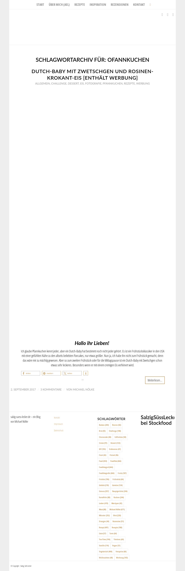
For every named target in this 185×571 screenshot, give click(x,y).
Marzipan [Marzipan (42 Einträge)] (116, 503)
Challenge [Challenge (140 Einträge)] (115, 430)
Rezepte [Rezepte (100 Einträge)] (117, 527)
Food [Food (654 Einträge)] (103, 461)
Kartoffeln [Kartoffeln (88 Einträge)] (104, 497)
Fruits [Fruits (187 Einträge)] (122, 473)
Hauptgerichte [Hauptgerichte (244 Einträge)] (119, 491)
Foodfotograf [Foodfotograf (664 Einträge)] (106, 467)
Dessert (73, 83)
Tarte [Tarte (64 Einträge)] (113, 533)
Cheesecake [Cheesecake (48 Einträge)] (105, 437)
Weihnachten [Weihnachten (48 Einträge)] (106, 557)
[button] (30, 373)
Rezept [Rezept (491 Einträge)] (103, 527)
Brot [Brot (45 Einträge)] (102, 430)
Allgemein (42, 83)
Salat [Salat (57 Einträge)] (102, 533)
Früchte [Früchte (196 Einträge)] (104, 479)
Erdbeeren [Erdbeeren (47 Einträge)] (115, 449)
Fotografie (93, 83)
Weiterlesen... (155, 380)
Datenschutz (58, 430)
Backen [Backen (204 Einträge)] (104, 425)
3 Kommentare (51, 389)
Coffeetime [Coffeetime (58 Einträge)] (120, 437)
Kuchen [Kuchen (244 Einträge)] (119, 497)
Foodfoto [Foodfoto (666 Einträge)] (115, 461)
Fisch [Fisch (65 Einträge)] (102, 455)
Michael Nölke (83, 389)
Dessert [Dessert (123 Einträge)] (115, 443)
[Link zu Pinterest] (173, 14)
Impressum (58, 423)
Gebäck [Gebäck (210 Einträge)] (104, 485)
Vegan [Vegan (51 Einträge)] (116, 545)
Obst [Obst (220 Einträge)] (117, 515)
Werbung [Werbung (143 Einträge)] (122, 557)
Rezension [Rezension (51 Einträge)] (118, 521)
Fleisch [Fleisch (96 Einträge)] (114, 455)
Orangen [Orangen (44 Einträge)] (104, 521)
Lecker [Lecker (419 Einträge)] (103, 503)
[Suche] (149, 4)
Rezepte (129, 83)
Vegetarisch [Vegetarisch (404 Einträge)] (105, 551)
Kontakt (57, 417)
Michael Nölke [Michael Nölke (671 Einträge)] (117, 509)
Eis (82, 83)
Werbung (143, 83)
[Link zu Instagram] (167, 14)
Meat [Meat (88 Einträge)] (102, 509)
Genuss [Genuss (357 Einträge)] (104, 491)
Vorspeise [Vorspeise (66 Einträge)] (121, 551)
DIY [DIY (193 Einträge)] (102, 449)
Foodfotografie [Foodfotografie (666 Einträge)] (106, 473)
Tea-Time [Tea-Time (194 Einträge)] (104, 539)
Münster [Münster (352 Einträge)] (104, 515)
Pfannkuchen (113, 83)
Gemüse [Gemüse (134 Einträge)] (117, 485)
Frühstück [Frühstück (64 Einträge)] (118, 479)
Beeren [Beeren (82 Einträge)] (116, 425)
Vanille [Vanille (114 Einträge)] (104, 545)
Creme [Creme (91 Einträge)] (103, 443)
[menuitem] (40, 4)
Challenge (59, 83)
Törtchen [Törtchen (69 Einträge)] (119, 539)
